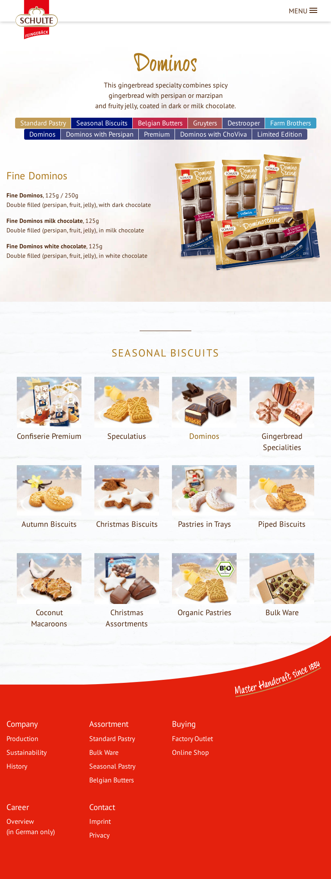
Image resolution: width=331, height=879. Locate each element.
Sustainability (26, 752)
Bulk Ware (104, 752)
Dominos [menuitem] (42, 134)
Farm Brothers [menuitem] (290, 123)
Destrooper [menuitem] (244, 123)
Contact (102, 806)
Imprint (100, 821)
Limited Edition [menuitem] (279, 134)
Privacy (99, 835)
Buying (184, 723)
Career (17, 806)
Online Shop (190, 752)
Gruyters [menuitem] (205, 123)
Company (22, 723)
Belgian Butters (111, 780)
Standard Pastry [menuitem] (43, 123)
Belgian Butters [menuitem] (160, 123)
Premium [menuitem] (157, 134)
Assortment (108, 723)
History (16, 766)
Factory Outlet (192, 738)
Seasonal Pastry (112, 766)
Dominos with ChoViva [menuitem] (213, 134)
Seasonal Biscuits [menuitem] (102, 123)
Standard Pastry (112, 738)
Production (22, 738)
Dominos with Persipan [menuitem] (100, 134)
